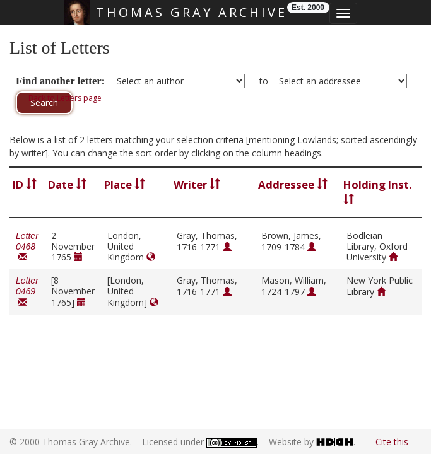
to (263, 81)
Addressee (293, 184)
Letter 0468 (27, 247)
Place (124, 184)
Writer (197, 184)
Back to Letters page (65, 98)
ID (25, 184)
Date (67, 184)
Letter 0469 (27, 292)
